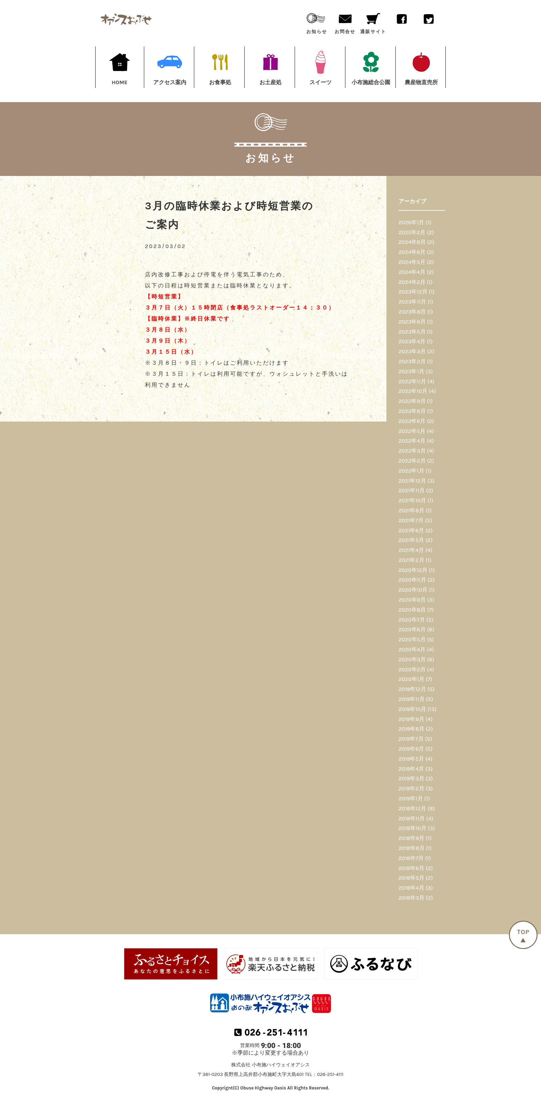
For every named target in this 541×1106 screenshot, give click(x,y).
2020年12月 (413, 570)
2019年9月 (411, 719)
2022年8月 (412, 411)
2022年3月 (412, 450)
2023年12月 (413, 291)
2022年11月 (412, 381)
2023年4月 (412, 341)
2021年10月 (412, 500)
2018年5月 (411, 878)
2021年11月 (412, 490)
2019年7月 (411, 738)
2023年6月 (412, 321)
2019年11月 (412, 699)
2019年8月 (411, 728)
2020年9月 (412, 599)
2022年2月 (412, 460)
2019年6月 (411, 748)
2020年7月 (412, 619)
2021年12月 (412, 480)
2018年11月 (412, 818)
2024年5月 (412, 262)
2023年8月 (412, 311)
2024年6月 (412, 252)
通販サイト (373, 22)
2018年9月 (411, 838)
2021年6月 (411, 530)
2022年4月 (412, 440)
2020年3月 (412, 659)
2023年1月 (411, 371)
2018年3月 (411, 898)
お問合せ (345, 22)
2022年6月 (412, 421)
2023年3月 (412, 351)
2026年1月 (411, 222)
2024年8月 (412, 242)
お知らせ (316, 22)
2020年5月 (412, 639)
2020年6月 (412, 629)
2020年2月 (412, 669)
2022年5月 (412, 431)
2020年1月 (411, 679)
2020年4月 (412, 649)
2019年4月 (411, 769)
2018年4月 (411, 888)
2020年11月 (412, 579)
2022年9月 (412, 401)
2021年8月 (411, 510)
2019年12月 (412, 689)
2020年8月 (412, 609)
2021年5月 (411, 540)
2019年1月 (411, 798)
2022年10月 (413, 391)
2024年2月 (412, 282)
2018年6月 (411, 868)
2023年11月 (412, 301)
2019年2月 (411, 788)
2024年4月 (412, 272)
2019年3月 (411, 778)
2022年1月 (411, 470)
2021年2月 (411, 560)
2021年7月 (411, 520)
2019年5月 (411, 759)
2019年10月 (412, 709)
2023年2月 (412, 361)
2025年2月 (412, 232)
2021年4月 (411, 550)
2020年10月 (413, 589)
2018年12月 (412, 808)
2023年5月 (412, 331)
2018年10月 (412, 828)
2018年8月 (412, 848)
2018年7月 (411, 858)
